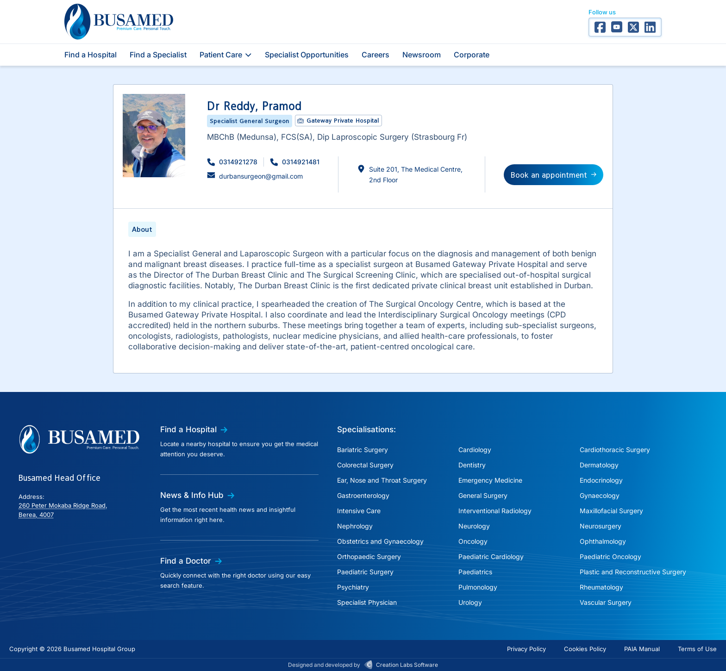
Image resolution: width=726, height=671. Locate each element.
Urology (470, 602)
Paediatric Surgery (365, 572)
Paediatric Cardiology (491, 556)
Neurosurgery (600, 526)
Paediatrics (475, 572)
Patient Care (226, 54)
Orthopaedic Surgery (369, 556)
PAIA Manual (642, 648)
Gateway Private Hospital (343, 120)
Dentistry (472, 465)
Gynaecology (600, 495)
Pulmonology (477, 587)
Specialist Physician (367, 602)
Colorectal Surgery (365, 465)
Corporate (471, 54)
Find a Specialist (158, 54)
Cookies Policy (585, 648)
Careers (375, 54)
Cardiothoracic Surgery (615, 450)
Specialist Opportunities (307, 54)
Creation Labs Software (407, 664)
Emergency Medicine (490, 480)
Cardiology (474, 450)
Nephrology (355, 526)
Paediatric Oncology (610, 556)
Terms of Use (697, 648)
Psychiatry (353, 587)
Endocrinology (601, 480)
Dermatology (599, 465)
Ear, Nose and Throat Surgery (382, 480)
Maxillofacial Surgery (611, 511)
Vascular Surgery (606, 602)
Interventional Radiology (495, 511)
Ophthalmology (603, 541)
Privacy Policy (526, 648)
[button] (232, 161)
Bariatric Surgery (362, 450)
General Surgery (482, 495)
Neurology (474, 526)
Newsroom (421, 54)
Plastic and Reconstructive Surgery (633, 572)
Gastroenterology (363, 495)
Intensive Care (359, 511)
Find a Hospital (90, 54)
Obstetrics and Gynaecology (380, 541)
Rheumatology (601, 587)
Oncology (473, 541)
